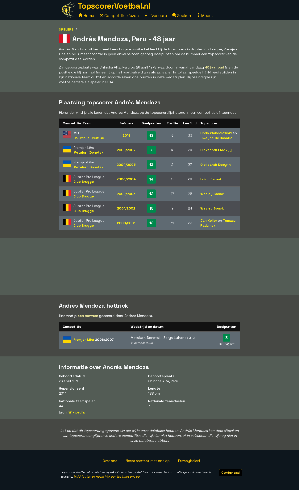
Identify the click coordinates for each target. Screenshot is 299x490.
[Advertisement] (149, 266)
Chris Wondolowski (216, 133)
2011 (126, 135)
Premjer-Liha (93, 339)
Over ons (110, 461)
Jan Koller (208, 220)
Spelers (66, 29)
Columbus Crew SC (88, 138)
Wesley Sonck (212, 194)
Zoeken (181, 15)
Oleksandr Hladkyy (215, 150)
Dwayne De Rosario (216, 138)
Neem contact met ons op (148, 461)
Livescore (155, 15)
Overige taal (230, 473)
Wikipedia (77, 412)
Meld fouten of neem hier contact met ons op (106, 477)
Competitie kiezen (119, 15)
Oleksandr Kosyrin (215, 164)
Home (86, 15)
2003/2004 (126, 179)
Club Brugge (83, 181)
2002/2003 (126, 194)
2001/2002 (126, 208)
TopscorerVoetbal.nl (114, 6)
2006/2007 (126, 150)
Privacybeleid (189, 461)
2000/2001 (126, 223)
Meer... (205, 15)
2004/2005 (126, 164)
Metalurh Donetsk (88, 152)
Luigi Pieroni (210, 179)
